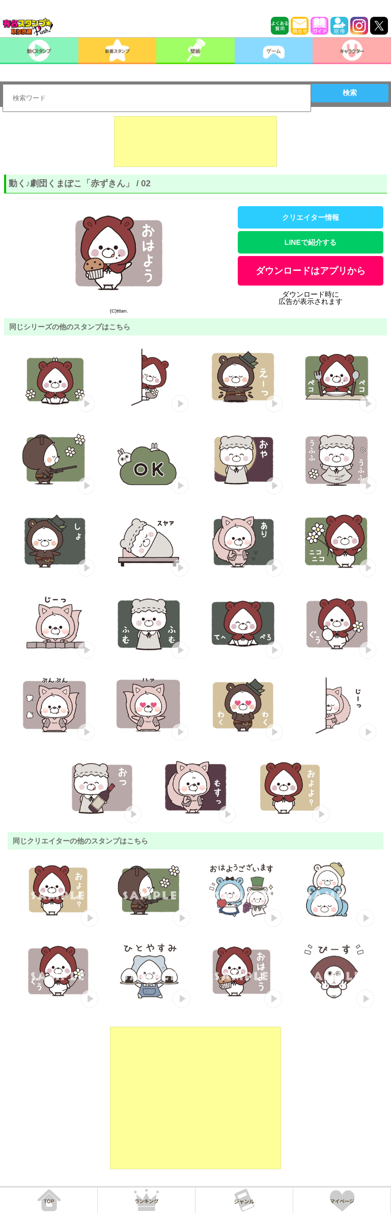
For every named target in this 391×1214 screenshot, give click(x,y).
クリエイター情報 (310, 217)
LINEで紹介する (311, 242)
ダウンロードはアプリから (311, 271)
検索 (350, 93)
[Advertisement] (195, 141)
